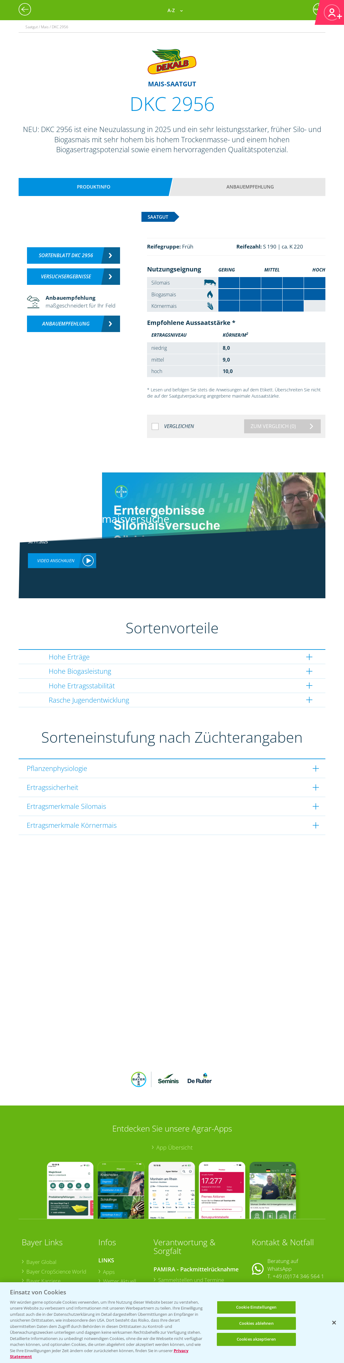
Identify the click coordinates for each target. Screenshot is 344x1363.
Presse (34, 1268)
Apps (109, 1231)
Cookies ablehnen (256, 1323)
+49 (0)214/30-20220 (298, 1278)
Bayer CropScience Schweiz (58, 1259)
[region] (172, 1322)
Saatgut (112, 1278)
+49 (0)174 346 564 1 (298, 1235)
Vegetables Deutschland (54, 1278)
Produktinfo (93, 187)
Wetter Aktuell (119, 1240)
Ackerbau (114, 1269)
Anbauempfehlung (250, 187)
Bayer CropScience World (56, 1230)
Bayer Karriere (43, 1240)
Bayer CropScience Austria (57, 1249)
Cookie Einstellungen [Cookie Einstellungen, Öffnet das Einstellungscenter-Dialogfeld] (256, 1307)
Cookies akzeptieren (256, 1339)
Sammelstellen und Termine (191, 1238)
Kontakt (270, 1252)
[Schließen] (334, 1322)
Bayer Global (41, 1221)
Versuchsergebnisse (66, 276)
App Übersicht (174, 1106)
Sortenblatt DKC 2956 (66, 255)
